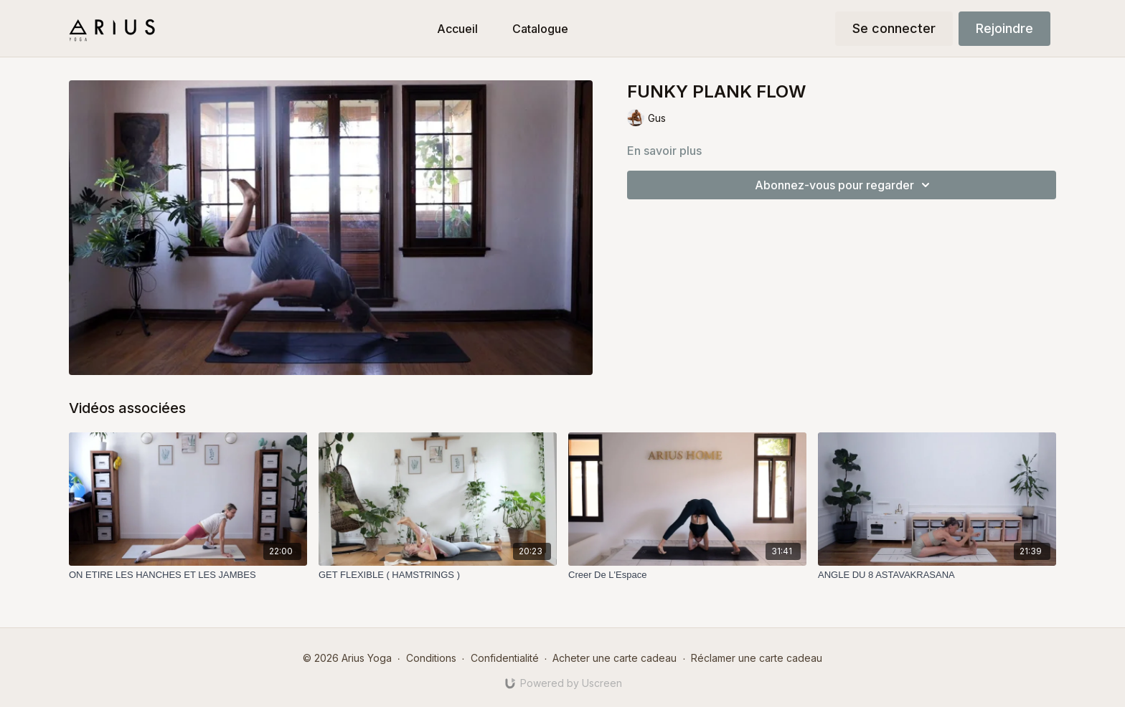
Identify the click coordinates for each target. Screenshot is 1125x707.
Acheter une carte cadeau (614, 658)
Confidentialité (505, 658)
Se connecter (894, 28)
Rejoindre (1004, 28)
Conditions (431, 658)
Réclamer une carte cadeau (756, 658)
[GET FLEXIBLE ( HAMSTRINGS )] (438, 575)
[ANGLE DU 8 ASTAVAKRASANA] (937, 575)
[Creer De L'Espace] (687, 575)
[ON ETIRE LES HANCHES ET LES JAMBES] (188, 575)
